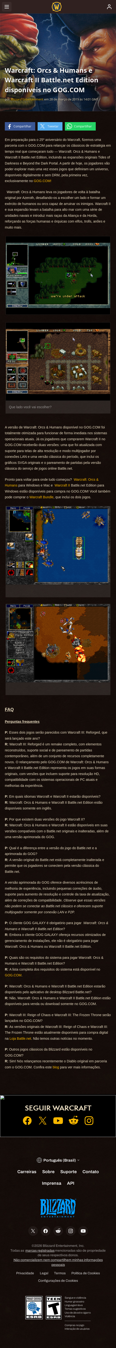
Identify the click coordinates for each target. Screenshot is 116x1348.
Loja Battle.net (20, 1038)
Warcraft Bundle (41, 497)
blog (56, 1067)
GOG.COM (13, 975)
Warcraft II (62, 485)
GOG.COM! (42, 181)
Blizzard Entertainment (27, 99)
